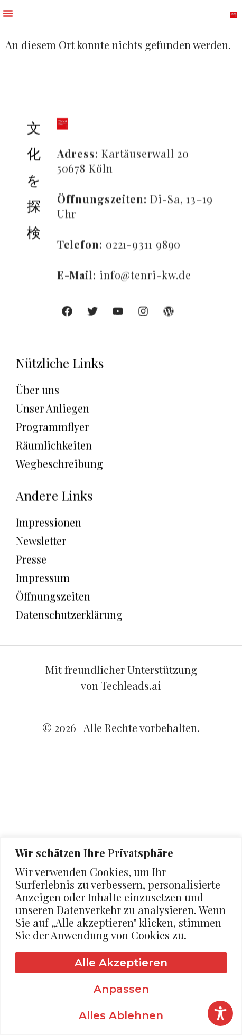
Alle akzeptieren (121, 962)
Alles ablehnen (121, 1015)
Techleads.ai (131, 685)
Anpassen (121, 989)
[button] (8, 13)
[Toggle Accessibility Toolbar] (220, 1013)
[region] (121, 936)
